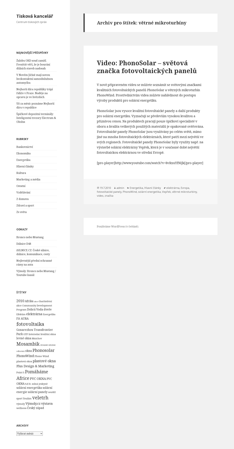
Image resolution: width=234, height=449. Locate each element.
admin (120, 188)
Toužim (27, 398)
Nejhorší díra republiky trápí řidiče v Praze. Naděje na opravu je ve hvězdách (34, 93)
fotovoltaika (30, 324)
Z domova (22, 199)
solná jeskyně (40, 383)
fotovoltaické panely (109, 192)
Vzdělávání (23, 192)
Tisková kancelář (34, 16)
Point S (20, 372)
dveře (48, 309)
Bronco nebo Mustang (30, 237)
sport (19, 398)
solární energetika (29, 388)
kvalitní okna (48, 334)
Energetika (23, 160)
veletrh (40, 397)
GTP (25, 334)
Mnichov (37, 338)
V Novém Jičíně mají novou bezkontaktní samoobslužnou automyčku (34, 78)
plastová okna (24, 361)
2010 (20, 300)
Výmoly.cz (33, 403)
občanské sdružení (47, 345)
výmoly (20, 403)
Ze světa (21, 212)
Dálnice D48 (23, 244)
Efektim (21, 314)
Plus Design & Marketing (35, 366)
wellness (21, 408)
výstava (47, 403)
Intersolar (34, 334)
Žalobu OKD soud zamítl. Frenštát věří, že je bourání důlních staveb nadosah (33, 64)
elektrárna (34, 314)
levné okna (23, 338)
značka (109, 195)
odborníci (20, 351)
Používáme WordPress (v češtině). (118, 226)
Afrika (29, 301)
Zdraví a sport (25, 205)
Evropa (185, 188)
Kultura (21, 173)
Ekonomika (23, 153)
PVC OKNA (38, 378)
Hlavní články (25, 166)
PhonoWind (25, 356)
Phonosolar (43, 350)
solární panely (38, 392)
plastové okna (44, 360)
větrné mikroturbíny (184, 192)
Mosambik (27, 344)
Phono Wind (42, 356)
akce (36, 301)
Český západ (35, 408)
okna (28, 351)
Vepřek (166, 192)
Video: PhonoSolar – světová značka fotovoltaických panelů (147, 66)
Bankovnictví (24, 147)
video (100, 195)
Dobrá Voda (35, 309)
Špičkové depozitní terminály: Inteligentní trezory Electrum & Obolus (36, 118)
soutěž (52, 392)
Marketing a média (28, 179)
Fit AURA (22, 318)
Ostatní (20, 186)
